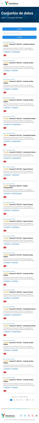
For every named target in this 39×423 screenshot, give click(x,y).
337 (27, 400)
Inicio (3, 17)
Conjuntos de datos (15, 17)
